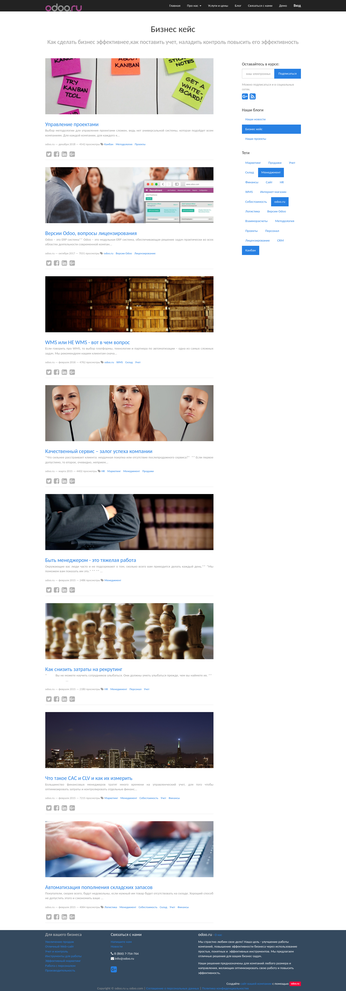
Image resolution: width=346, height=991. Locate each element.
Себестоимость (148, 798)
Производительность (60, 970)
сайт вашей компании (256, 984)
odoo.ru (108, 253)
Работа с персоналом (60, 966)
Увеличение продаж (59, 942)
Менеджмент (131, 471)
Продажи (148, 471)
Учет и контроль (56, 951)
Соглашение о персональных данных (172, 988)
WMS (119, 362)
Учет (138, 362)
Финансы (174, 798)
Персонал (135, 689)
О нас (218, 935)
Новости (117, 946)
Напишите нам (121, 942)
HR (103, 471)
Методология (124, 144)
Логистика (110, 907)
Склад (129, 362)
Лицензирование (144, 253)
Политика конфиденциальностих (225, 988)
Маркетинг (114, 471)
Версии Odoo (124, 253)
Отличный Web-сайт (59, 946)
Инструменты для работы (63, 956)
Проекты (140, 144)
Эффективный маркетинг (63, 961)
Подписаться (288, 73)
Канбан (108, 144)
